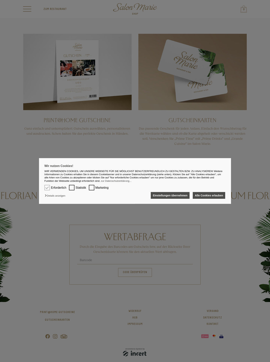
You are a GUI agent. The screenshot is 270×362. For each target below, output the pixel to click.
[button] (56, 195)
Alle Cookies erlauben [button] (209, 195)
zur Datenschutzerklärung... (116, 180)
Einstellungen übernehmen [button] (170, 195)
